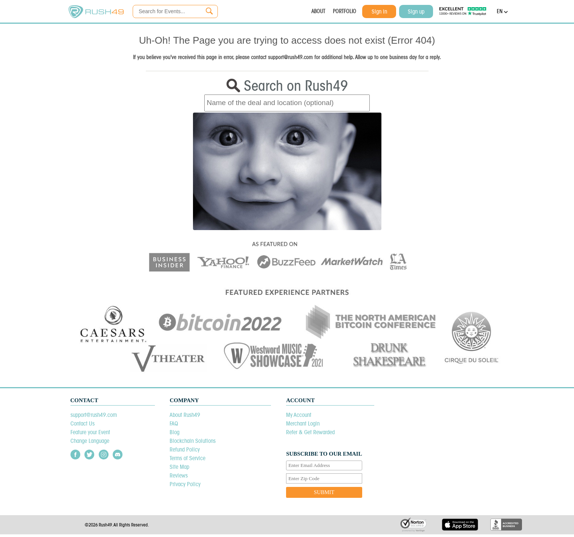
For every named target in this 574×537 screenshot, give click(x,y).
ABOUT (318, 11)
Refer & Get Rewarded (310, 432)
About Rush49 (185, 414)
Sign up (416, 11)
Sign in (379, 11)
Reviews (179, 475)
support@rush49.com (93, 414)
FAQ (174, 423)
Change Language (89, 440)
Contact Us (82, 423)
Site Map (179, 466)
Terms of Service (187, 458)
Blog (174, 432)
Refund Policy (185, 449)
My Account (298, 414)
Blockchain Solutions (193, 440)
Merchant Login (303, 423)
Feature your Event (90, 432)
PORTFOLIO (344, 11)
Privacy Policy (185, 484)
